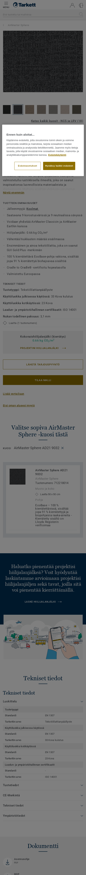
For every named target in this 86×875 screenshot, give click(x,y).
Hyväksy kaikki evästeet (59, 166)
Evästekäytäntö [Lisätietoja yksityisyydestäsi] (57, 155)
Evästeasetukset (27, 166)
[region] (43, 150)
